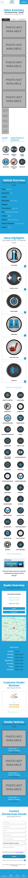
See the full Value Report (14, 752)
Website (14, 608)
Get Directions (14, 612)
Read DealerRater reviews (14, 712)
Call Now (24, 2)
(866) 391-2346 (20, 14)
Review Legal (16, 865)
